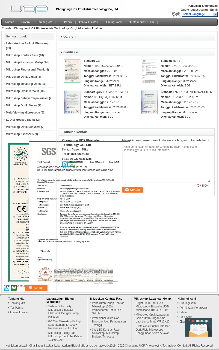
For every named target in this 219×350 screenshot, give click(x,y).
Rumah (9, 22)
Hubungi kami (113, 22)
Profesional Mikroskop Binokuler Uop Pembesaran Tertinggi (109, 321)
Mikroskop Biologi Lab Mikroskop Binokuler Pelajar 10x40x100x (65, 336)
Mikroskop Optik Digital (21, 76)
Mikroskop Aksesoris (20, 134)
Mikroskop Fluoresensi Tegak (25, 69)
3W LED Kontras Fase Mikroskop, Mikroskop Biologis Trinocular (105, 333)
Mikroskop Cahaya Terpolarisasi (27, 98)
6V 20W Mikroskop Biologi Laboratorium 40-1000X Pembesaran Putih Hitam (64, 325)
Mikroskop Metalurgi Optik (23, 84)
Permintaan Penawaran (193, 307)
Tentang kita (44, 22)
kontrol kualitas (88, 22)
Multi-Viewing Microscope (23, 112)
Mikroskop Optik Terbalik (22, 91)
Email (214, 9)
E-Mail (183, 312)
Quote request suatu (194, 9)
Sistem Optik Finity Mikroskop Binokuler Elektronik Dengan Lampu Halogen (64, 311)
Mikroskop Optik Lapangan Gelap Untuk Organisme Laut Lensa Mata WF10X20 (152, 318)
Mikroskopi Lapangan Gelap (24, 62)
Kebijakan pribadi (16, 345)
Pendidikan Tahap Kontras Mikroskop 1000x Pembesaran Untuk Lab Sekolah (108, 308)
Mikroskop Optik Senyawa (23, 127)
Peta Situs (185, 317)
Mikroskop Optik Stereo (21, 105)
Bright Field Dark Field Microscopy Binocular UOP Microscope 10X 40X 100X (152, 306)
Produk (25, 22)
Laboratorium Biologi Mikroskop (27, 43)
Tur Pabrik (65, 22)
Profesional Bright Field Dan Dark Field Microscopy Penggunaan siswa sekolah (153, 330)
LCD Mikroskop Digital (21, 119)
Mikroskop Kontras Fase (22, 55)
